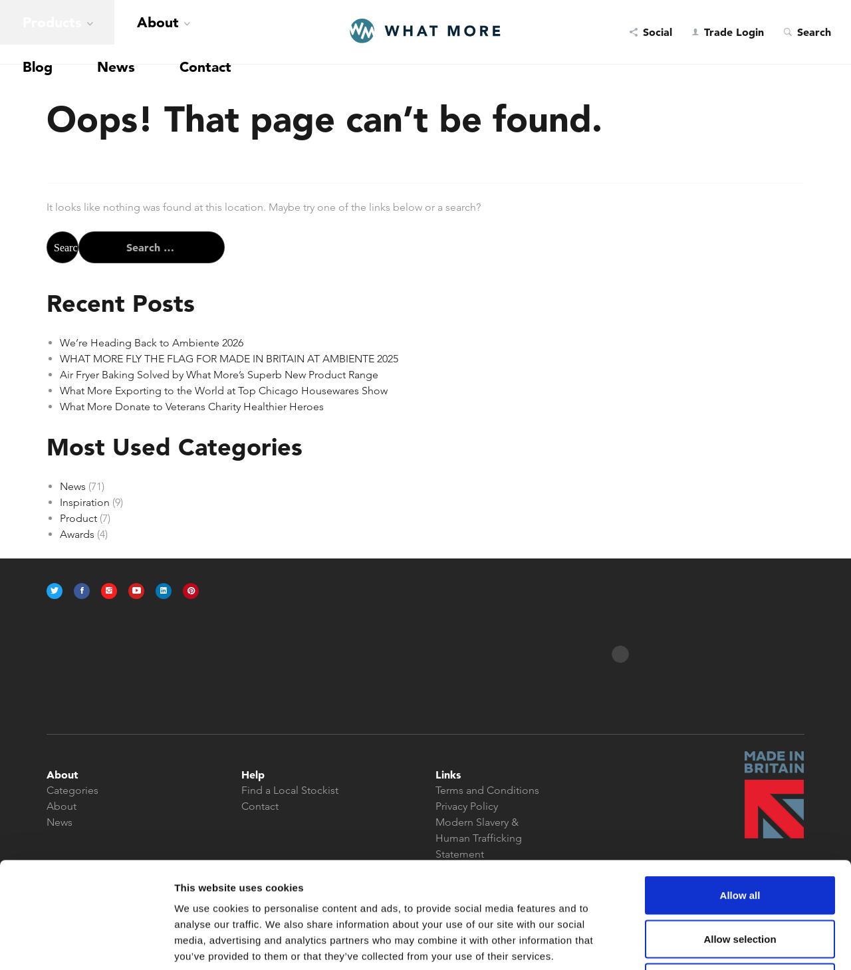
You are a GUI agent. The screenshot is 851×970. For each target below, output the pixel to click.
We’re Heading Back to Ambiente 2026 (151, 342)
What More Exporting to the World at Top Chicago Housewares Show (224, 390)
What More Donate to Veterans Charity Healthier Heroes (192, 406)
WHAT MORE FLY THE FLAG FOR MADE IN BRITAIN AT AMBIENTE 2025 (229, 358)
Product (78, 518)
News (172, 32)
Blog (136, 32)
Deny (740, 882)
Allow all (740, 795)
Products (28, 32)
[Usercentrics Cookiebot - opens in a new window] (86, 944)
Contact (217, 32)
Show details (698, 943)
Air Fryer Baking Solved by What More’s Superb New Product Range (219, 374)
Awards (77, 534)
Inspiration (85, 502)
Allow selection (739, 839)
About (88, 32)
